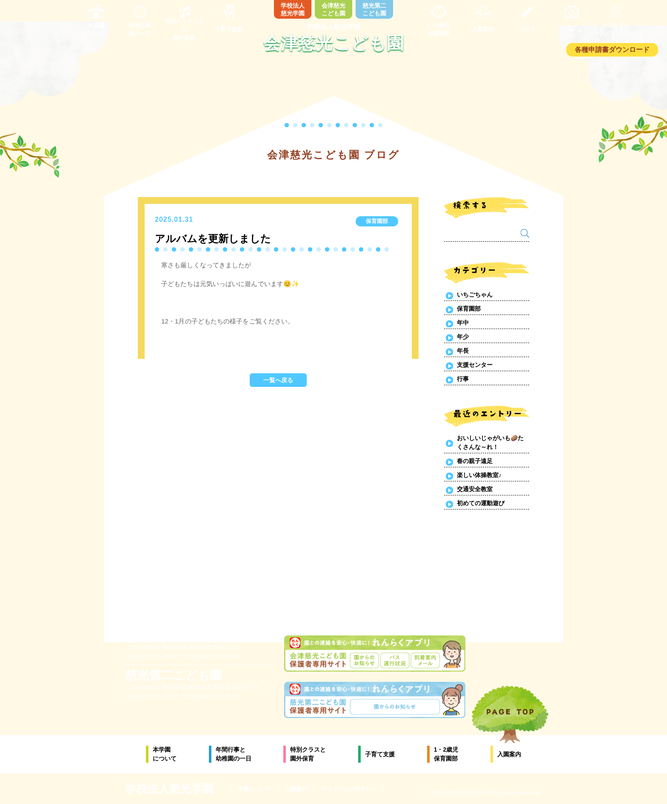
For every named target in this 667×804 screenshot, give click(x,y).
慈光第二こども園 (374, 9)
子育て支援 (380, 754)
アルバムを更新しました (213, 238)
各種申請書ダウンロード (612, 49)
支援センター (475, 364)
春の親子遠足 (475, 461)
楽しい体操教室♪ (479, 475)
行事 (463, 378)
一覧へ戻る (278, 380)
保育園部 (469, 308)
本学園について (165, 754)
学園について (254, 789)
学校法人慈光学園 (293, 9)
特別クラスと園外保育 (308, 754)
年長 (463, 350)
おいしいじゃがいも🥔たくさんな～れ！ (490, 442)
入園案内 (509, 754)
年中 (463, 322)
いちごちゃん (475, 294)
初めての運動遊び (481, 503)
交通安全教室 (475, 489)
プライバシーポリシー (348, 789)
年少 (463, 336)
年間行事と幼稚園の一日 (233, 754)
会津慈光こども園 (333, 9)
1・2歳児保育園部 (446, 754)
